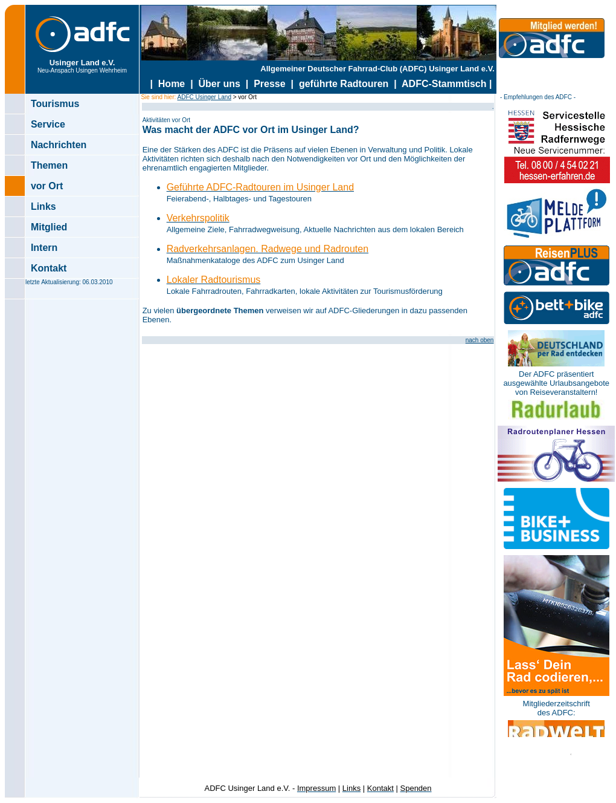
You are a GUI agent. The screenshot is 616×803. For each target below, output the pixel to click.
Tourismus (55, 104)
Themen (49, 165)
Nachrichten (58, 145)
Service (48, 124)
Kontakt (49, 268)
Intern (44, 247)
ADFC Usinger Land (204, 97)
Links (43, 206)
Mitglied (49, 227)
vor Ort (47, 186)
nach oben (480, 340)
